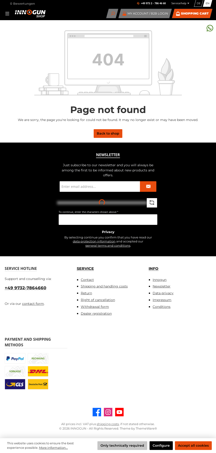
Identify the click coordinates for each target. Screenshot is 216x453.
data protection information (94, 241)
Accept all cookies (193, 445)
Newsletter (161, 286)
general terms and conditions (107, 245)
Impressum (162, 300)
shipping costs (108, 424)
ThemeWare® (146, 428)
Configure (161, 445)
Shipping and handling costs (104, 286)
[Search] (112, 13)
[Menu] (9, 13)
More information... (53, 447)
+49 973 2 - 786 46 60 (153, 3)
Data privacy (163, 293)
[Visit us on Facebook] (97, 412)
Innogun (159, 280)
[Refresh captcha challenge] (152, 203)
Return (86, 293)
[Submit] (148, 186)
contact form (33, 304)
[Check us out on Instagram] (108, 412)
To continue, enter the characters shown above (88, 212)
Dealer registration (96, 313)
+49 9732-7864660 (25, 288)
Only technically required (122, 445)
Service (85, 268)
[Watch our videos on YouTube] (119, 412)
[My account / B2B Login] (145, 13)
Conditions (161, 307)
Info (153, 268)
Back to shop (108, 133)
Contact (87, 280)
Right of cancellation (98, 300)
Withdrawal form (95, 307)
